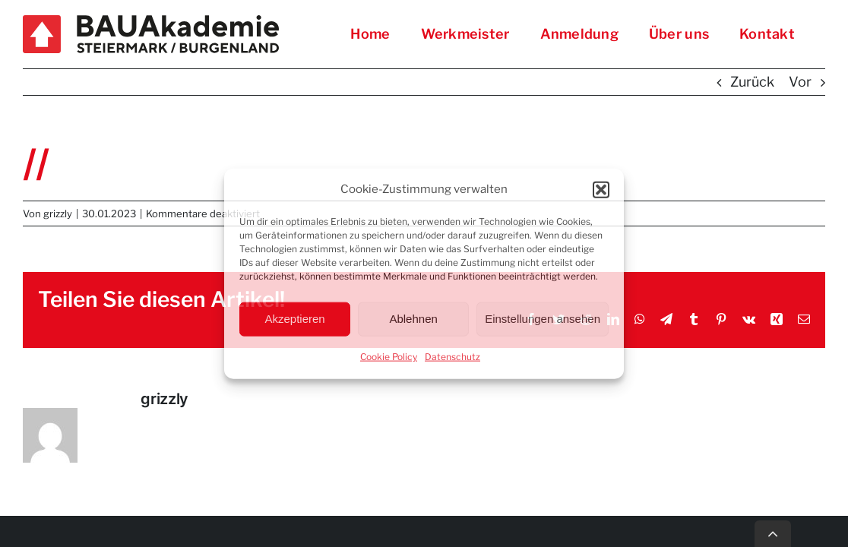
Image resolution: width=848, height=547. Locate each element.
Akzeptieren (294, 318)
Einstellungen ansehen (542, 318)
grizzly (57, 213)
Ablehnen (413, 318)
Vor (800, 82)
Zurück (752, 82)
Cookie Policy (388, 356)
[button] (601, 190)
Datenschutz (452, 356)
